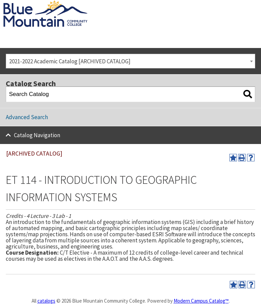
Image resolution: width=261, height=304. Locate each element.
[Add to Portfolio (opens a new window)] (233, 157)
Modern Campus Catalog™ (201, 301)
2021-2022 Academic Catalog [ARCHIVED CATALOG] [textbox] (69, 61)
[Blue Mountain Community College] (45, 4)
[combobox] (130, 61)
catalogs (46, 301)
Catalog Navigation (37, 135)
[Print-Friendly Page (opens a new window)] (242, 157)
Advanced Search (27, 117)
